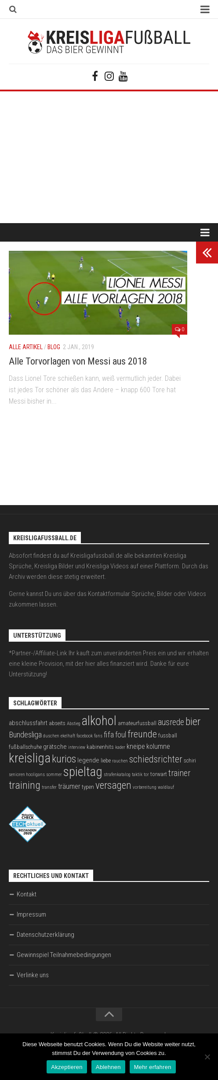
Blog (53, 346)
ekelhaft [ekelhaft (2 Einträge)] (68, 736)
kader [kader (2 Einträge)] (120, 747)
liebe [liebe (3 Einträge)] (106, 760)
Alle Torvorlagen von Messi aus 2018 (78, 361)
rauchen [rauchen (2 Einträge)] (120, 761)
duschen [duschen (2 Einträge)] (51, 736)
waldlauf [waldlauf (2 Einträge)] (166, 787)
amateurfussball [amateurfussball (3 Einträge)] (137, 723)
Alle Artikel (26, 346)
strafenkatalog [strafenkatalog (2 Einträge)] (117, 774)
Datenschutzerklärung (45, 935)
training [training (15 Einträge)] (24, 785)
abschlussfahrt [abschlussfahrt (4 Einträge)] (28, 723)
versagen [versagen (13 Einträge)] (113, 785)
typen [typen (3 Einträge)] (88, 787)
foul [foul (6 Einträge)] (120, 734)
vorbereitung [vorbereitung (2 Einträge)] (144, 787)
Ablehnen (108, 1067)
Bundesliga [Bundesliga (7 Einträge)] (25, 735)
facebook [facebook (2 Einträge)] (84, 736)
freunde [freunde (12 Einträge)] (142, 734)
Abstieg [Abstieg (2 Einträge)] (73, 723)
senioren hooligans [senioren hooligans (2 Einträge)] (27, 774)
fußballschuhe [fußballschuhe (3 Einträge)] (25, 747)
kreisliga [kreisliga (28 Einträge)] (30, 758)
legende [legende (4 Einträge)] (88, 760)
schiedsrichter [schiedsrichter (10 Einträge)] (155, 759)
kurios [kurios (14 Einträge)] (64, 759)
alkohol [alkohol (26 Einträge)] (99, 720)
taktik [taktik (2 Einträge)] (137, 774)
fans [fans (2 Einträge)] (98, 736)
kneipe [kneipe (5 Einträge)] (136, 746)
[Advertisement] (109, 157)
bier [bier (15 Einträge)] (192, 721)
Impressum (31, 914)
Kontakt (26, 894)
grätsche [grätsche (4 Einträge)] (55, 747)
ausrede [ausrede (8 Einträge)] (171, 722)
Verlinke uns (33, 975)
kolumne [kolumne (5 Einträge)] (158, 746)
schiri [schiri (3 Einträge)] (190, 760)
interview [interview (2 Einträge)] (76, 747)
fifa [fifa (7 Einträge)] (109, 735)
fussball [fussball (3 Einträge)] (167, 735)
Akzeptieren (66, 1067)
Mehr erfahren (152, 1067)
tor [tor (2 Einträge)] (146, 774)
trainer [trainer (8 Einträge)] (179, 773)
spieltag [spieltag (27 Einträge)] (82, 771)
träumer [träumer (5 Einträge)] (69, 786)
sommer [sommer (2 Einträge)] (54, 774)
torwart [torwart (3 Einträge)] (158, 774)
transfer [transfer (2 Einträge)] (49, 787)
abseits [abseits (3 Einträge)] (57, 723)
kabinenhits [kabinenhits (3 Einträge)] (100, 747)
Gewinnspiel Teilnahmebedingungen (64, 955)
